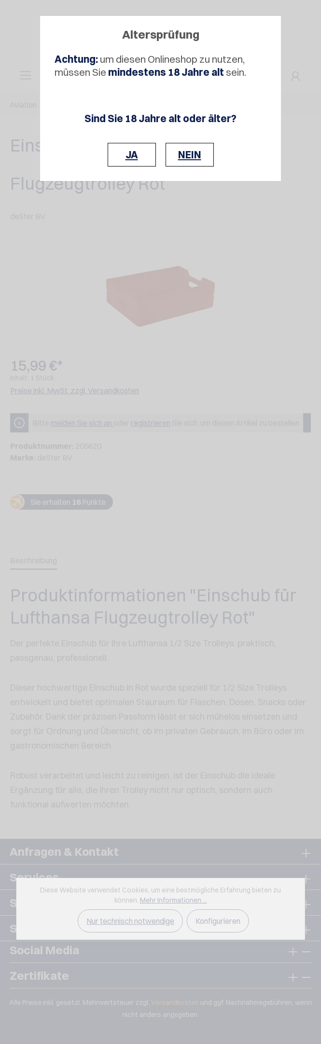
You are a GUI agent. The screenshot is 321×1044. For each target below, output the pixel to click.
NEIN (189, 155)
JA (132, 155)
